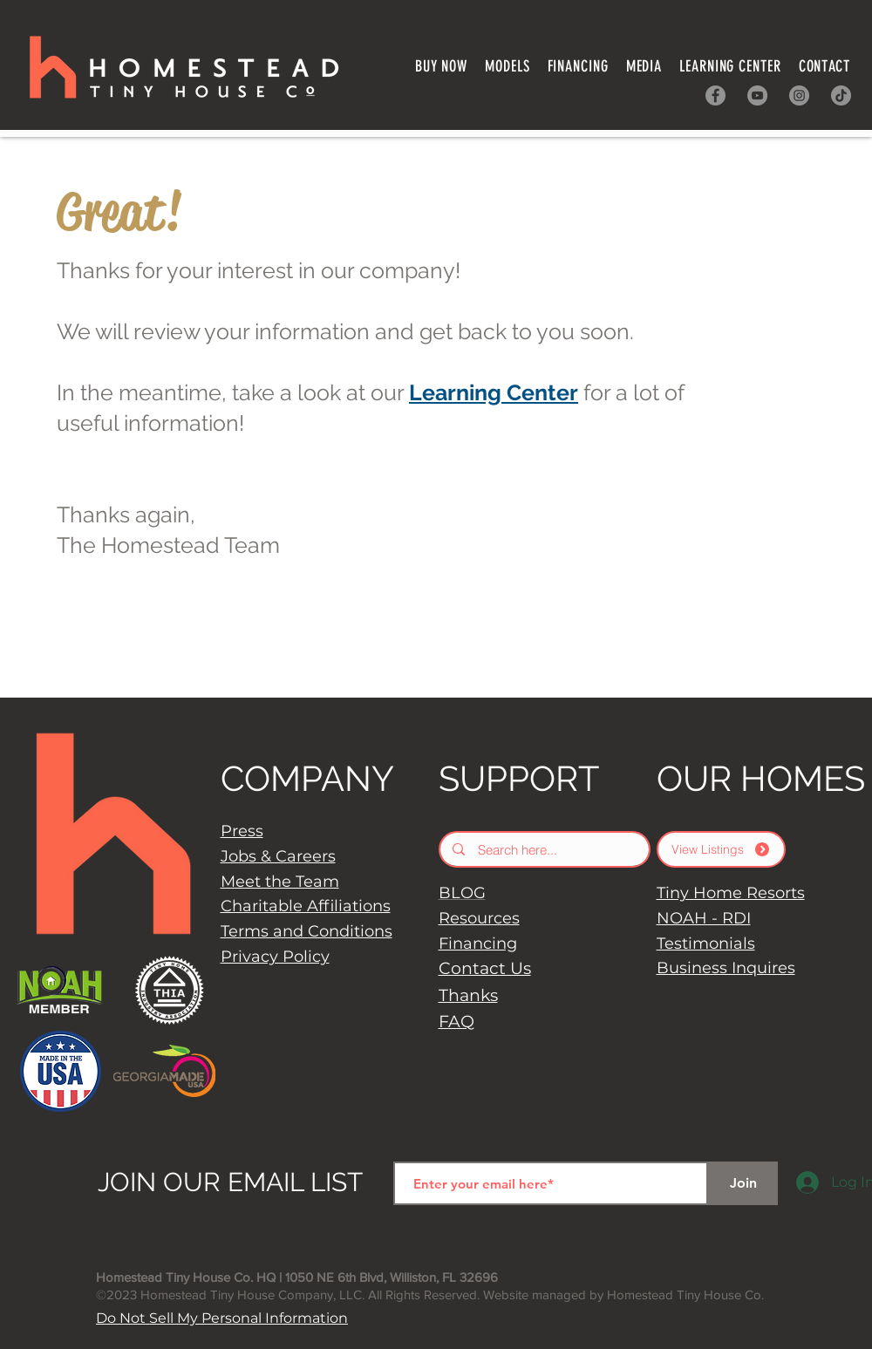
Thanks (468, 995)
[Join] (743, 1183)
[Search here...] (545, 849)
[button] (578, 65)
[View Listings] (721, 849)
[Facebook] (715, 95)
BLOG (462, 893)
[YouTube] (757, 95)
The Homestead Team (168, 545)
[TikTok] (841, 95)
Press (242, 831)
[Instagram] (799, 95)
